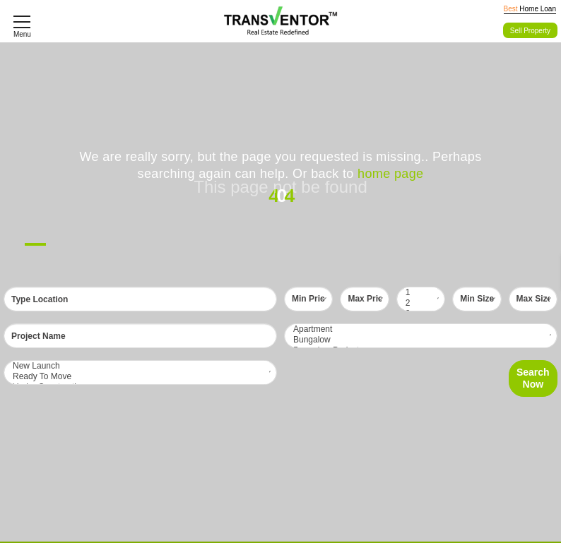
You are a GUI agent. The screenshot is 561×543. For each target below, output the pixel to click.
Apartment (421, 329)
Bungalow (421, 340)
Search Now (533, 378)
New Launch (140, 366)
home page (390, 174)
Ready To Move (140, 376)
